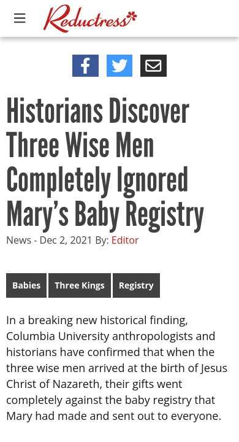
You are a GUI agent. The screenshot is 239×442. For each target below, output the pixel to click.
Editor (125, 240)
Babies (26, 285)
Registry (136, 285)
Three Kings (79, 285)
